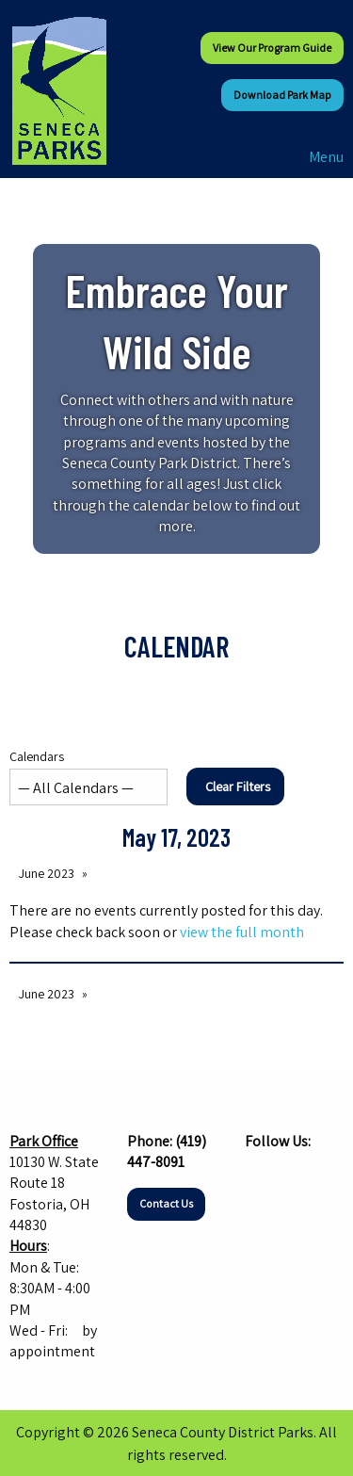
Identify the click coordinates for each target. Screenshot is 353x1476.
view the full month (242, 932)
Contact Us (166, 1203)
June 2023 (46, 873)
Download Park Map (282, 95)
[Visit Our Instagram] (290, 1177)
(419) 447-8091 (166, 1151)
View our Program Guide (272, 48)
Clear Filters (237, 786)
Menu (317, 157)
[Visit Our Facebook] (260, 1177)
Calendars (88, 776)
